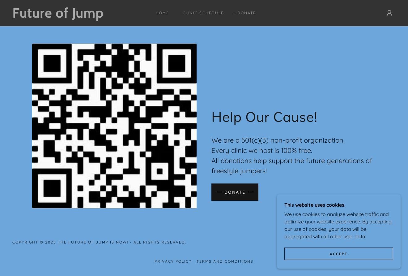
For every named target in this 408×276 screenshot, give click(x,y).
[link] (64, 16)
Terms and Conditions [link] (225, 261)
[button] (389, 13)
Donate (234, 192)
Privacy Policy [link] (173, 261)
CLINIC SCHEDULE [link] (203, 13)
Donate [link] (246, 13)
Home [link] (162, 13)
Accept (339, 254)
